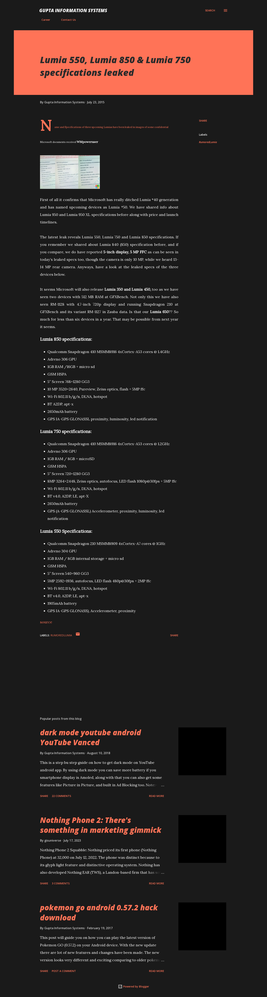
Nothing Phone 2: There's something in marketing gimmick (100, 825)
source (46, 622)
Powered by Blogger (133, 986)
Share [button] (203, 120)
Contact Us (66, 19)
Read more (156, 796)
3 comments (61, 883)
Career (43, 19)
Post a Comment (64, 971)
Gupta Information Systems (73, 10)
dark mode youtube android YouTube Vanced (90, 737)
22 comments (61, 796)
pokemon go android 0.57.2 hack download (99, 912)
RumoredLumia (208, 142)
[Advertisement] (103, 670)
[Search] (210, 10)
